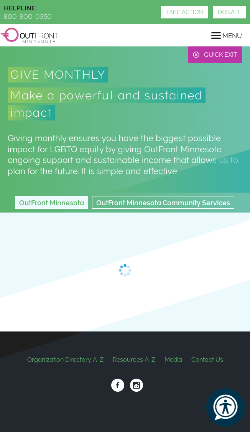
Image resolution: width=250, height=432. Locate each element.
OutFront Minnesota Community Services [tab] (163, 203)
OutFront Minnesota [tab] (51, 203)
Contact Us (207, 359)
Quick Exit (220, 54)
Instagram (136, 385)
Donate (229, 12)
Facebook (117, 385)
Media (173, 359)
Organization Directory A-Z (65, 359)
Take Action (184, 12)
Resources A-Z (134, 359)
